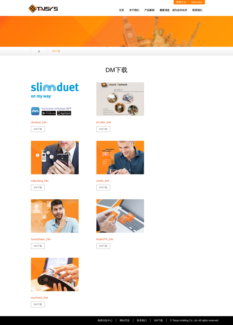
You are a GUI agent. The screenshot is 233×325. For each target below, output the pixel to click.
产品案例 (149, 10)
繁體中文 (181, 2)
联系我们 (197, 10)
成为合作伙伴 (179, 10)
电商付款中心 (105, 320)
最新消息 (165, 10)
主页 (121, 10)
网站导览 (125, 320)
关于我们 (134, 10)
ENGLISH (196, 2)
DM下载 (38, 129)
